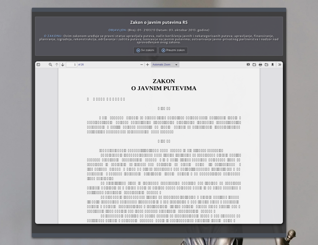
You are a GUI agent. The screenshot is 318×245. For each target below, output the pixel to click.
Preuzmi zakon (173, 50)
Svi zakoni (145, 50)
